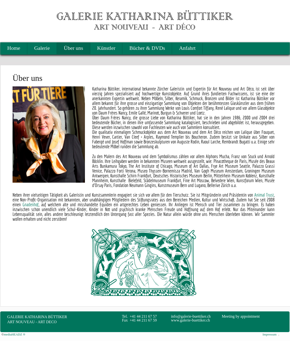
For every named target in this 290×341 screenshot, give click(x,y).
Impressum (269, 334)
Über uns (73, 48)
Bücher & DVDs (147, 48)
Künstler (106, 48)
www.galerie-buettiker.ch (190, 320)
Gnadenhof (30, 204)
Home (13, 48)
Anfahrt (187, 48)
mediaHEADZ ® (14, 334)
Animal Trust (264, 195)
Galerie (42, 48)
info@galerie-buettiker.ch (191, 316)
